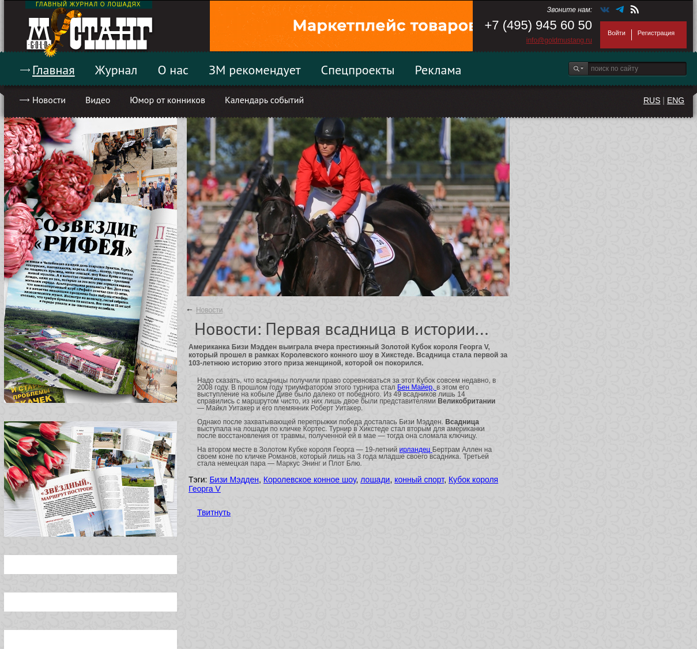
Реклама (438, 70)
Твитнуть (214, 512)
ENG (675, 100)
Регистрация (656, 32)
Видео (97, 99)
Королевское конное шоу (309, 479)
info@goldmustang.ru (559, 40)
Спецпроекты (358, 70)
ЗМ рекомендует (255, 70)
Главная (53, 70)
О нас (173, 70)
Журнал (116, 70)
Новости (49, 99)
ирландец (416, 450)
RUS (652, 100)
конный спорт (419, 479)
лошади (375, 479)
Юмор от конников (167, 99)
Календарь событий (264, 99)
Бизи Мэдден (234, 479)
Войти (617, 32)
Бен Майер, (416, 387)
